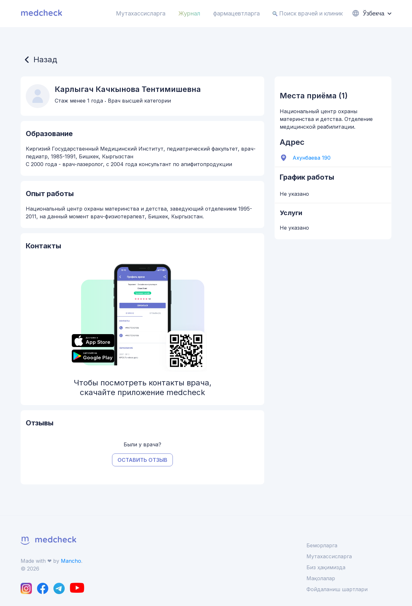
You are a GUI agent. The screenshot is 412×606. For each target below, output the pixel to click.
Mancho (71, 561)
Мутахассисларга (140, 13)
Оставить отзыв (142, 460)
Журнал (189, 13)
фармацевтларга (236, 13)
